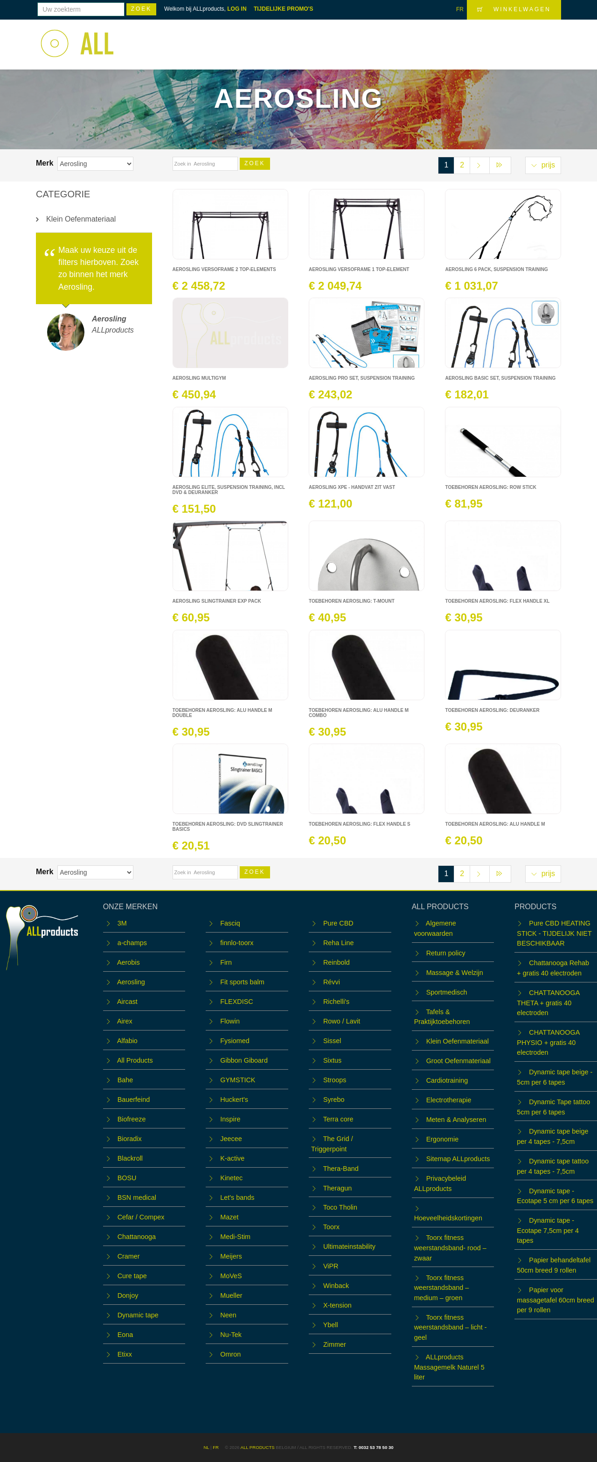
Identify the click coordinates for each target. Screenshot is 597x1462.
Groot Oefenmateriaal (458, 1061)
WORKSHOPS (375, 38)
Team (423, 38)
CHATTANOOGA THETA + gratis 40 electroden (548, 1002)
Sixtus (332, 1060)
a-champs (132, 943)
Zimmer (334, 1344)
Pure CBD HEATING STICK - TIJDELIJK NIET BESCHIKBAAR (554, 933)
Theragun (337, 1188)
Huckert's (234, 1099)
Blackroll (130, 1158)
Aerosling (131, 982)
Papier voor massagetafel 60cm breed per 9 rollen (555, 1300)
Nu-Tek (231, 1334)
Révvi (331, 982)
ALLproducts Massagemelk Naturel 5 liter (449, 1367)
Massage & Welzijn (454, 972)
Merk (46, 163)
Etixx (125, 1354)
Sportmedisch (446, 992)
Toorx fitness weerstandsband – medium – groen (441, 1288)
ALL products (257, 1447)
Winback (336, 1285)
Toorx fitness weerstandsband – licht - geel (450, 1327)
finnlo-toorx (236, 943)
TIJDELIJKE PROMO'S (283, 9)
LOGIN (543, 38)
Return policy (445, 953)
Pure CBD (338, 923)
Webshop (319, 38)
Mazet (229, 1217)
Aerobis (128, 962)
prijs (543, 165)
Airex (124, 1021)
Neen (228, 1315)
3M (122, 923)
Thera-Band (341, 1168)
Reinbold (336, 962)
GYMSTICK (237, 1080)
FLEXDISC (236, 1001)
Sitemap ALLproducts (458, 1159)
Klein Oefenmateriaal (81, 219)
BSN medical (137, 1197)
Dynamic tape (138, 1315)
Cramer (129, 1256)
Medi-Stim (235, 1236)
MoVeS (231, 1276)
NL (206, 1447)
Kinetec (231, 1178)
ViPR (331, 1266)
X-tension (337, 1305)
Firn (226, 962)
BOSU (127, 1178)
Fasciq (230, 923)
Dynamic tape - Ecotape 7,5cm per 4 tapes (548, 1230)
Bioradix (130, 1138)
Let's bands (237, 1197)
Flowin (230, 1021)
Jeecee (231, 1138)
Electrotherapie (449, 1100)
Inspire (230, 1119)
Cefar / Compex (141, 1217)
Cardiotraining (447, 1080)
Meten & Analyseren (456, 1119)
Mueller (231, 1295)
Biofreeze (132, 1119)
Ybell (330, 1325)
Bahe (125, 1080)
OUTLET (459, 38)
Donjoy (128, 1295)
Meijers (231, 1256)
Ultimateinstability (349, 1246)
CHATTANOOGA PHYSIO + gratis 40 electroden (548, 1042)
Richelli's (336, 1001)
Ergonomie (442, 1139)
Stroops (335, 1080)
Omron (230, 1354)
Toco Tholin (340, 1207)
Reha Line (338, 943)
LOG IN (236, 9)
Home (279, 38)
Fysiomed (234, 1040)
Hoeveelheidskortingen (448, 1218)
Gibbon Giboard (244, 1060)
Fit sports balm (242, 982)
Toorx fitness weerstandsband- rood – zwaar (450, 1247)
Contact (501, 38)
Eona (125, 1334)
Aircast (127, 1001)
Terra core (338, 1119)
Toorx (331, 1227)
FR (460, 9)
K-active (232, 1158)
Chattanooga (137, 1236)
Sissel (332, 1040)
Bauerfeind (134, 1099)
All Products (135, 1060)
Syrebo (334, 1099)
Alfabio (127, 1040)
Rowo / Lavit (341, 1021)
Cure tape (132, 1276)
